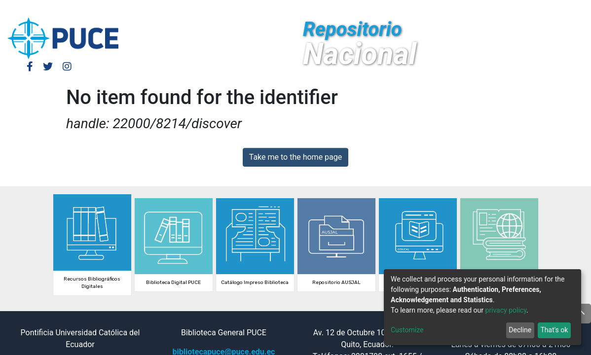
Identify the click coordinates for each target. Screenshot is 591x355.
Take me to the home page (295, 157)
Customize (407, 330)
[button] (495, 9)
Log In (450, 8)
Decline (520, 330)
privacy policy (505, 310)
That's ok (554, 330)
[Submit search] (510, 8)
